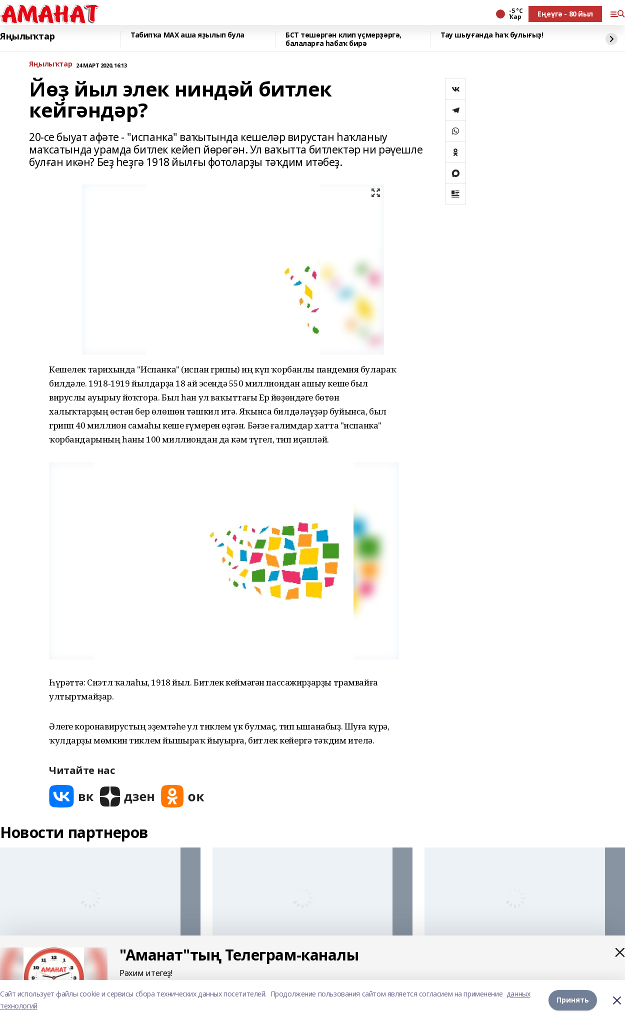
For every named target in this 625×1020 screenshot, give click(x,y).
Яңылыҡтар (27, 36)
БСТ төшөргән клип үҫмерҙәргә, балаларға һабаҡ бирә (344, 39)
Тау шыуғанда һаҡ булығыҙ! (492, 35)
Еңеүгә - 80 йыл (565, 13)
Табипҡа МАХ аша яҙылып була (187, 35)
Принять (572, 999)
